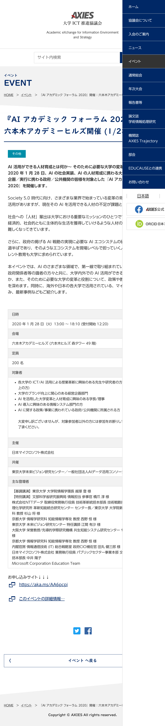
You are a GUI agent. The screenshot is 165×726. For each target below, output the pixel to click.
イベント (26, 94)
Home (8, 94)
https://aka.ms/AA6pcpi (43, 584)
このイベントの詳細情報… (42, 599)
